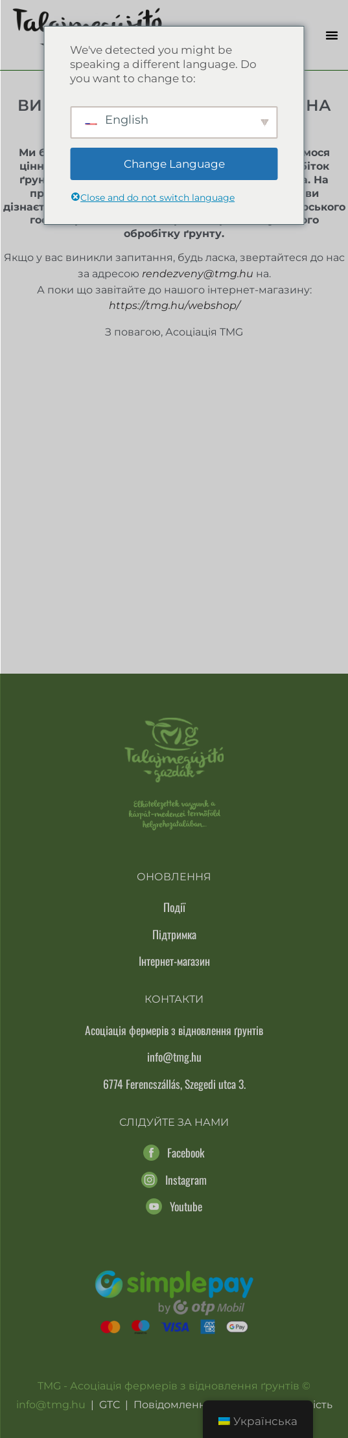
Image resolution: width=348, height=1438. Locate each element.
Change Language (174, 163)
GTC (109, 1404)
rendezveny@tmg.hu (197, 274)
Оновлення (174, 877)
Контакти (174, 999)
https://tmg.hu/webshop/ (174, 305)
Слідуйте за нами (174, 1122)
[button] (332, 35)
